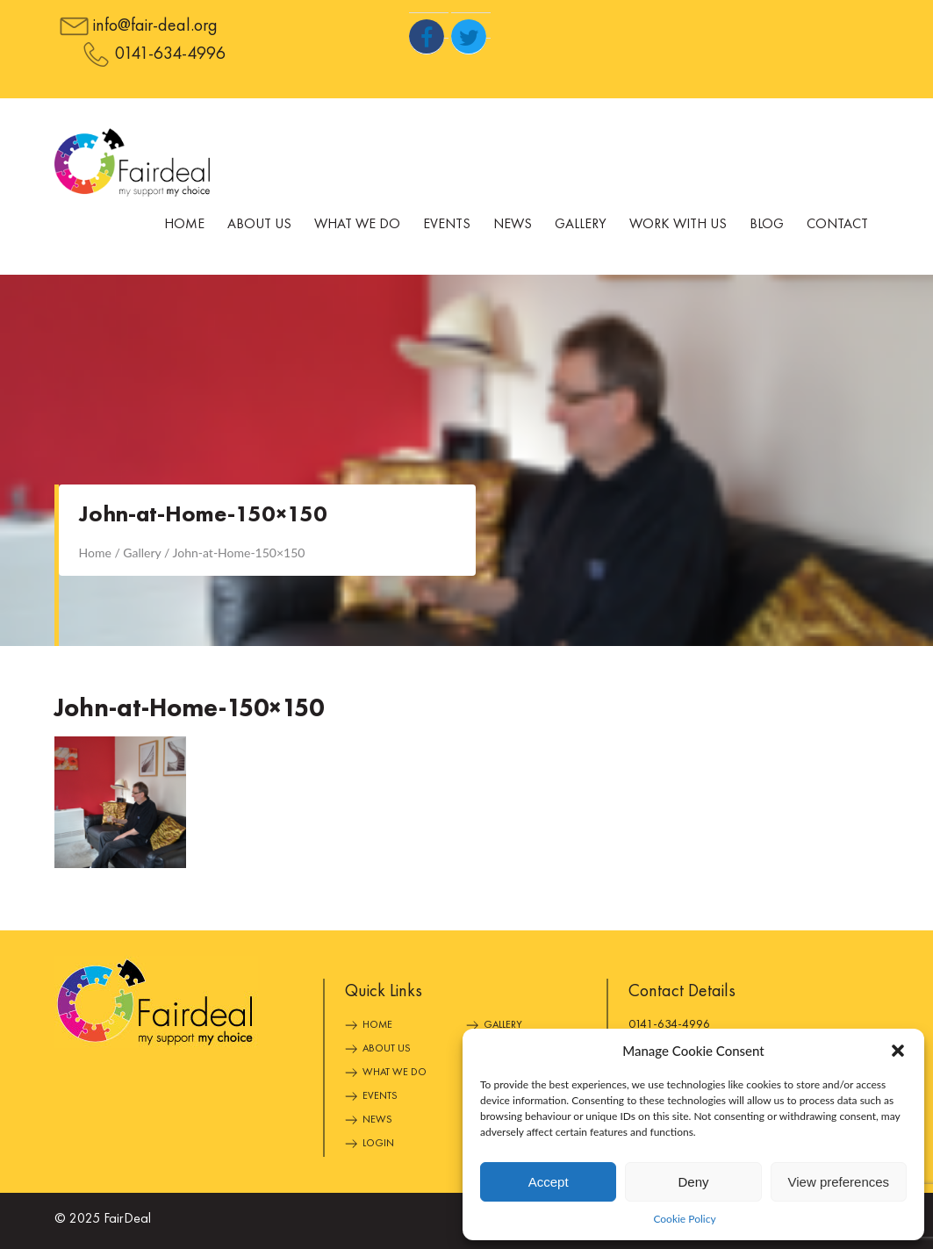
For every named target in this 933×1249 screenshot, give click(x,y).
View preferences (839, 1181)
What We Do (357, 225)
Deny (693, 1181)
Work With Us (678, 225)
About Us (259, 225)
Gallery (580, 225)
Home (184, 225)
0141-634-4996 (170, 54)
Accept (548, 1181)
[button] (898, 1050)
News (512, 225)
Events (446, 225)
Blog (767, 225)
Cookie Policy (684, 1218)
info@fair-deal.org (155, 26)
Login (378, 1143)
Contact (837, 225)
